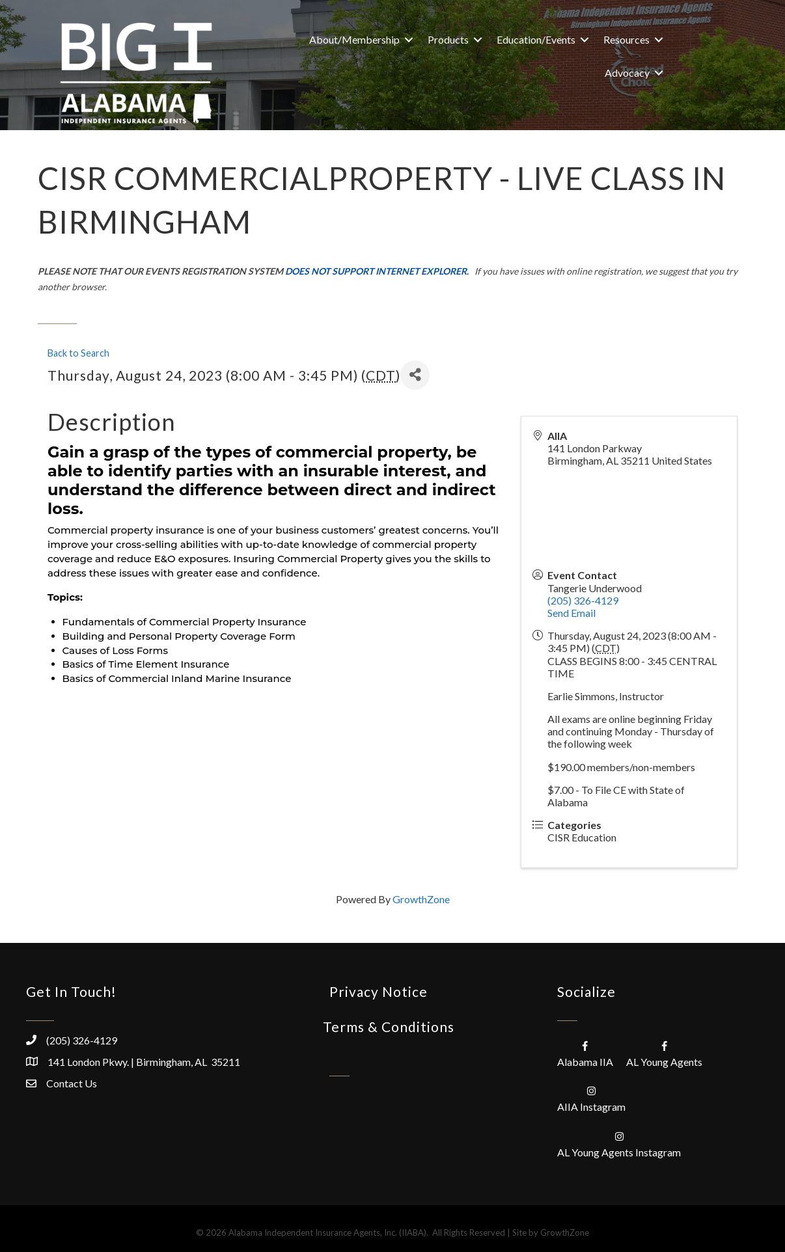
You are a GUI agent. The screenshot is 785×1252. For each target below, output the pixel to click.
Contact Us (71, 1083)
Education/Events (536, 39)
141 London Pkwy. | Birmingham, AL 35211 (144, 1061)
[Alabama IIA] (585, 1053)
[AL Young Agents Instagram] (619, 1144)
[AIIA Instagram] (591, 1098)
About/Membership (354, 39)
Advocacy (627, 72)
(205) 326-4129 (582, 600)
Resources (626, 39)
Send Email (571, 612)
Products (448, 39)
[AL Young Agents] (664, 1053)
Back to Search (78, 353)
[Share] (415, 375)
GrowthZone (421, 899)
